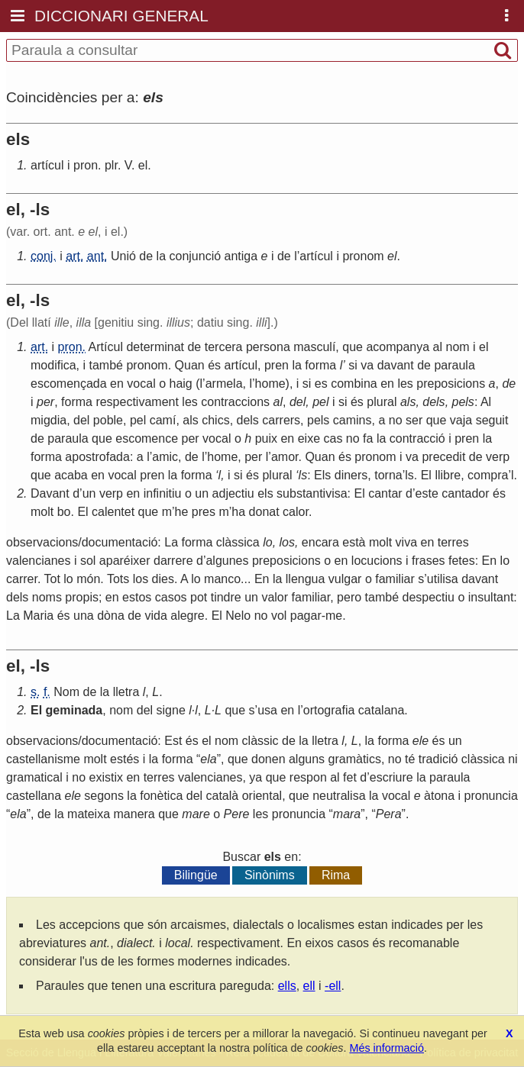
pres (203, 511)
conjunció (195, 256)
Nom (66, 691)
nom (457, 346)
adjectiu (233, 493)
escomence (146, 438)
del (297, 401)
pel (320, 401)
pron (85, 165)
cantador (465, 493)
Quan (190, 365)
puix (266, 438)
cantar (385, 493)
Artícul (106, 346)
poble (108, 420)
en (117, 383)
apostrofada (97, 456)
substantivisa (312, 493)
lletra (126, 691)
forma (320, 365)
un (89, 493)
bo (64, 511)
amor (285, 456)
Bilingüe (196, 875)
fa (368, 438)
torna (388, 475)
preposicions (450, 383)
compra (487, 475)
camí (163, 420)
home (270, 383)
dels (433, 401)
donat (264, 511)
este (427, 493)
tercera (224, 346)
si (352, 365)
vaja (461, 420)
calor (296, 511)
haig (181, 383)
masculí (314, 346)
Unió (123, 256)
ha (238, 511)
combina (354, 383)
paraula (454, 365)
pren (276, 365)
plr (111, 165)
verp (497, 456)
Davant (50, 493)
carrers (281, 420)
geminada (74, 710)
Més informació (386, 1048)
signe (171, 710)
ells (287, 985)
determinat (155, 346)
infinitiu (163, 493)
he (182, 511)
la (161, 256)
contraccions (235, 401)
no (396, 420)
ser (414, 420)
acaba (71, 475)
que (352, 346)
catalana (381, 710)
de (146, 256)
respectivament (137, 401)
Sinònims (269, 875)
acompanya (397, 346)
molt (42, 511)
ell (309, 985)
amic (165, 456)
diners (351, 475)
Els (322, 475)
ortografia (329, 710)
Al (485, 401)
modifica (53, 365)
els (265, 493)
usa (267, 710)
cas (333, 438)
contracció (417, 438)
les (404, 383)
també (105, 365)
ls (303, 475)
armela (224, 383)
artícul (47, 165)
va (367, 365)
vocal (141, 383)
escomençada (69, 383)
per (45, 401)
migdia (48, 420)
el (142, 165)
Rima (336, 875)
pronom (362, 256)
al (437, 346)
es (321, 383)
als (408, 401)
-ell (333, 985)
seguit (492, 420)
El (426, 475)
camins (352, 420)
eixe (309, 438)
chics (215, 420)
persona (268, 346)
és (214, 365)
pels (463, 401)
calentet (113, 511)
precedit (443, 456)
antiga (241, 256)
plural (381, 401)
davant (395, 365)
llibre (448, 475)
